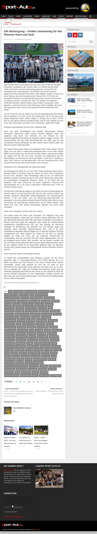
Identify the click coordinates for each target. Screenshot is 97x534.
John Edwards (31, 321)
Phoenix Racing (35, 357)
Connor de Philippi (34, 301)
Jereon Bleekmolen (10, 321)
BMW (31, 294)
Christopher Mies (22, 301)
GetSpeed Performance (21, 314)
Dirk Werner (16, 304)
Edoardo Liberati (9, 308)
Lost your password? (11, 513)
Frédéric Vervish (43, 311)
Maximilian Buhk (20, 344)
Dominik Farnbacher (27, 304)
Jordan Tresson (52, 321)
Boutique (69, 17)
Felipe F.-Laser (42, 308)
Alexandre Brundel (44, 291)
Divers (36, 17)
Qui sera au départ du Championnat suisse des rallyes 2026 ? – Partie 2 (80, 124)
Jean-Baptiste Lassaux (24, 39)
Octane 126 (23, 354)
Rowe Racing (19, 364)
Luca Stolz (47, 331)
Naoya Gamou (9, 351)
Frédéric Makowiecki (31, 311)
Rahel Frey (20, 361)
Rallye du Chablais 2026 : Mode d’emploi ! (85, 100)
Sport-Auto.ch (9, 472)
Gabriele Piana (9, 314)
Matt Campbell (55, 341)
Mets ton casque (81, 17)
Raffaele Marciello (10, 361)
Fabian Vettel (19, 308)
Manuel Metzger (20, 334)
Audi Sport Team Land (11, 294)
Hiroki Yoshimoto (46, 314)
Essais (3, 17)
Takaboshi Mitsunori (54, 367)
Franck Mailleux (9, 311)
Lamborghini (53, 328)
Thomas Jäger (32, 371)
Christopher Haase (10, 301)
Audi (52, 291)
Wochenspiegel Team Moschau (28, 377)
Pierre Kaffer (45, 357)
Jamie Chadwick (25, 318)
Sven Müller (44, 367)
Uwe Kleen (35, 374)
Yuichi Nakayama (56, 377)
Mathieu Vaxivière (32, 341)
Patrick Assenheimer (34, 354)
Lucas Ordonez (57, 331)
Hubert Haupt (57, 314)
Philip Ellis (8, 357)
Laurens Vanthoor (23, 331)
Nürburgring (14, 354)
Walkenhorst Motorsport (11, 377)
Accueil (6, 24)
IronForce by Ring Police (11, 318)
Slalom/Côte (27, 17)
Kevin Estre (50, 324)
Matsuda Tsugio (44, 341)
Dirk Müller (8, 304)
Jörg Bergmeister (9, 324)
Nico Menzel (57, 351)
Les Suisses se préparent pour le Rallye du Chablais (25, 442)
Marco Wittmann (9, 337)
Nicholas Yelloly (19, 351)
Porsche (53, 357)
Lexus (31, 331)
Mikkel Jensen (56, 347)
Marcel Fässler (31, 334)
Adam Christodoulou (30, 291)
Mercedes (29, 344)
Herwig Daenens (35, 314)
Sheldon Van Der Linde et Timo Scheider (16, 367)
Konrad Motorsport (43, 328)
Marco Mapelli (41, 334)
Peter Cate (54, 354)
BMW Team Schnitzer (41, 294)
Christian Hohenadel (36, 298)
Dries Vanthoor (39, 304)
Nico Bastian (48, 351)
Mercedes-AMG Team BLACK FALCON (45, 344)
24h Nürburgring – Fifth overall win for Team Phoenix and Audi (48, 392)
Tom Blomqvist (43, 371)
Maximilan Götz (9, 344)
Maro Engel (32, 337)
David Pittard (55, 301)
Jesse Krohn (21, 321)
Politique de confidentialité (13, 519)
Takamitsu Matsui (9, 371)
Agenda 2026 (46, 17)
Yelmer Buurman (44, 377)
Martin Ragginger (42, 337)
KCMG (18, 324)
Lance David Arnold (10, 331)
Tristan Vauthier (26, 374)
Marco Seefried (52, 334)
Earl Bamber (49, 304)
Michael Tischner (45, 347)
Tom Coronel (52, 371)
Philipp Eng (16, 357)
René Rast (28, 361)
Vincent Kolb (44, 374)
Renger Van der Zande (40, 361)
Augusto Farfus (23, 294)
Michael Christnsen (33, 347)
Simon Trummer (34, 367)
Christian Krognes (49, 298)
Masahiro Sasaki (9, 341)
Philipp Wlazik (25, 357)
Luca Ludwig (39, 331)
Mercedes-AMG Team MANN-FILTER (15, 347)
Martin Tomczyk (54, 337)
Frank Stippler (20, 311)
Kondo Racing (31, 328)
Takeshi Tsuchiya (21, 371)
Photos (61, 17)
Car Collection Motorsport (12, 298)
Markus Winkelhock (21, 337)
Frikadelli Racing (55, 311)
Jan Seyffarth (35, 318)
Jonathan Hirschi (41, 321)
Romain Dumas (9, 364)
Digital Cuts (37, 531)
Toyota (17, 374)
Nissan (7, 354)
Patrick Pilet (45, 354)
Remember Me (18, 509)
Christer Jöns (25, 298)
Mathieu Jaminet (20, 341)
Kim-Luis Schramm (10, 328)
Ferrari (50, 308)
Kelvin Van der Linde (28, 324)
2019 (10, 291)
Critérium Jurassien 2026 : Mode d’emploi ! (85, 111)
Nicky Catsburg (38, 351)
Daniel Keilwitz (45, 301)
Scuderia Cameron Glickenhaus (34, 364)
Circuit (18, 17)
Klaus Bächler (21, 328)
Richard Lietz (51, 361)
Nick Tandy (29, 351)
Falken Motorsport (31, 308)
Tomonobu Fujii (9, 374)
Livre (54, 17)
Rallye (10, 17)
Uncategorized (18, 24)
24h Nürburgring (18, 291)
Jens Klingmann (45, 318)
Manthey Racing (9, 334)
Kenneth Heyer (40, 324)
